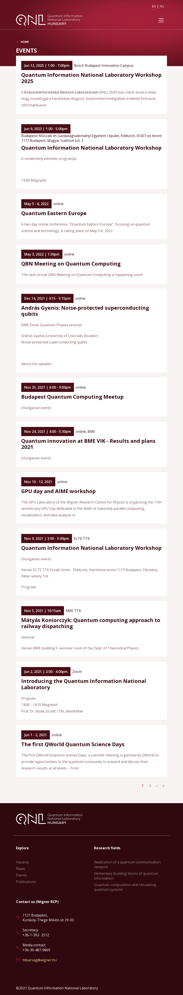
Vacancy (22, 862)
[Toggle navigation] (161, 20)
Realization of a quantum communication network (127, 864)
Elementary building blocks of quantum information (126, 876)
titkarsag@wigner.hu (40, 960)
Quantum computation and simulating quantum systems (125, 887)
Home (25, 42)
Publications (26, 881)
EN (154, 6)
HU (162, 6)
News (20, 868)
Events (21, 875)
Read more (91, 85)
